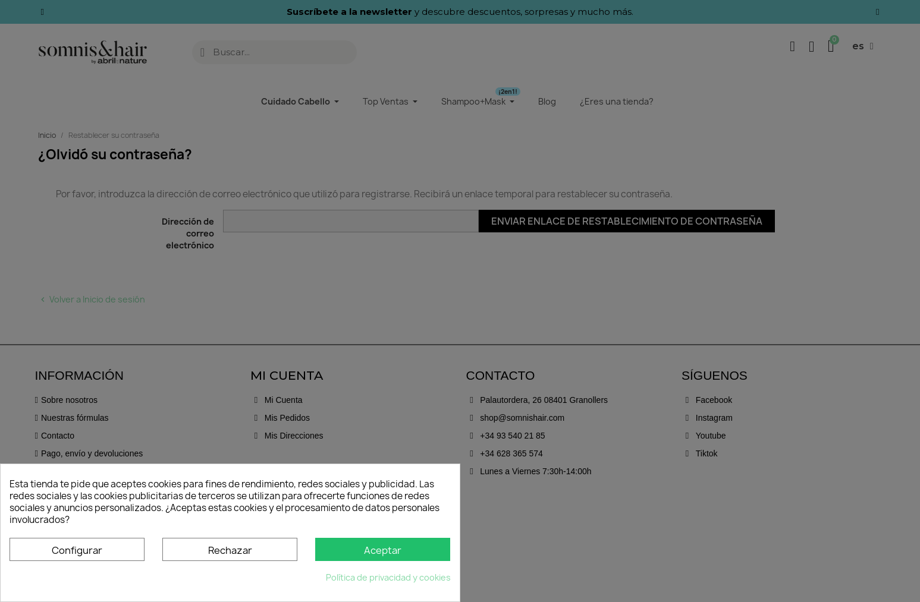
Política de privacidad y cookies (388, 577)
